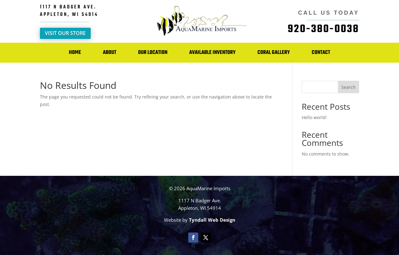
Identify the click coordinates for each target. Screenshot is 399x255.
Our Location (152, 52)
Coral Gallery (273, 52)
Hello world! (314, 117)
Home (75, 52)
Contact (321, 52)
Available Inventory (212, 52)
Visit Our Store (65, 33)
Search (348, 87)
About (109, 52)
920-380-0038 (323, 29)
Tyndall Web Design (212, 220)
